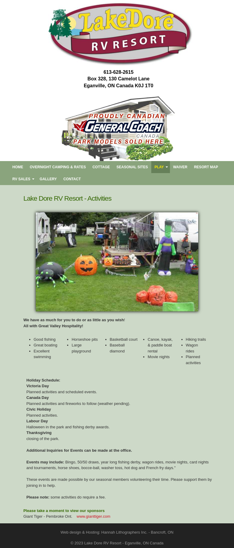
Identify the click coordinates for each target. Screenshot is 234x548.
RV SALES (21, 179)
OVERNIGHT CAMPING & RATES (58, 167)
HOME (17, 167)
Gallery (48, 179)
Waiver (180, 167)
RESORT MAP (206, 167)
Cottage (101, 167)
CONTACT (72, 179)
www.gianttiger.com (93, 516)
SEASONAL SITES (132, 167)
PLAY (159, 167)
